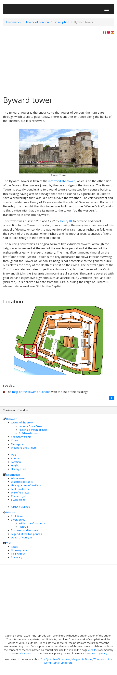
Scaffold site (18, 499)
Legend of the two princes (26, 534)
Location (16, 462)
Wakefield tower (21, 492)
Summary (16, 557)
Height (15, 465)
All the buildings (20, 507)
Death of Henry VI (21, 537)
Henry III (66, 221)
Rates (14, 546)
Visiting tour (18, 554)
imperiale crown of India (33, 429)
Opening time (19, 550)
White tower (18, 478)
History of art (18, 469)
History (10, 512)
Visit (8, 543)
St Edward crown (29, 433)
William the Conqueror (32, 523)
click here (26, 653)
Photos (15, 458)
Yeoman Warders (21, 437)
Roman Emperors (62, 662)
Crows (15, 440)
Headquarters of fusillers (26, 485)
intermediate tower (61, 181)
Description (13, 474)
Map (13, 454)
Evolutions (17, 516)
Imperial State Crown (31, 426)
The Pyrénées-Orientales (55, 659)
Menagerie (17, 444)
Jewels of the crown (22, 422)
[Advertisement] (58, 63)
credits (92, 650)
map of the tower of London (31, 392)
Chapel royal (18, 496)
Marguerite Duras (82, 659)
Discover (11, 419)
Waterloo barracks (22, 481)
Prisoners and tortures (24, 530)
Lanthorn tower (20, 489)
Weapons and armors (24, 447)
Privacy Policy (99, 653)
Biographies (18, 519)
